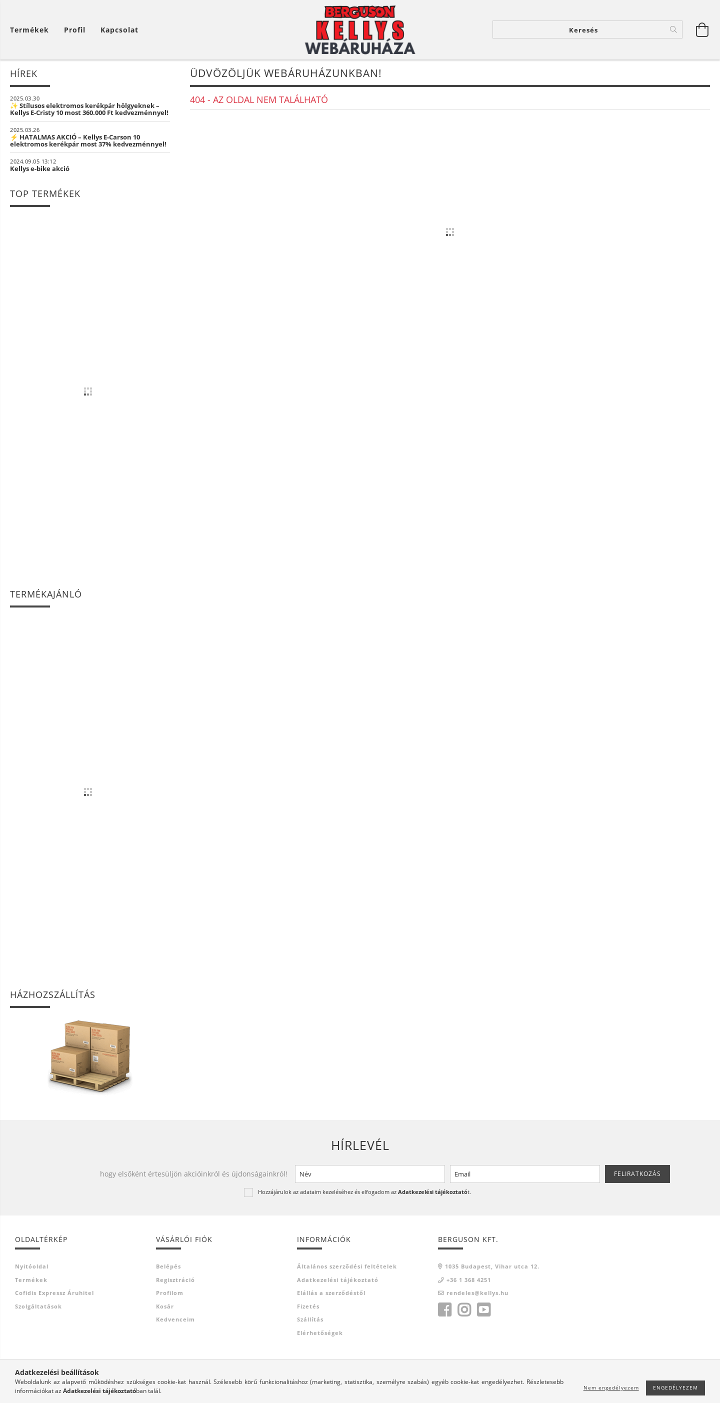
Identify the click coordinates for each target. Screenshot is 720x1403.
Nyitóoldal (31, 1267)
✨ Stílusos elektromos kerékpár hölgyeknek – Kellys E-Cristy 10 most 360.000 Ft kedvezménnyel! (89, 109)
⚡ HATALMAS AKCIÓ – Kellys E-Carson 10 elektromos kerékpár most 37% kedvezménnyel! (88, 141)
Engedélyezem (675, 1387)
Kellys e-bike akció (40, 169)
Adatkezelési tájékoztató (337, 1280)
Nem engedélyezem (611, 1387)
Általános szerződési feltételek (347, 1267)
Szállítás (310, 1320)
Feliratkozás (637, 1174)
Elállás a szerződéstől (331, 1294)
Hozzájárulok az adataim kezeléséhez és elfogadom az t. (364, 1192)
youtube (483, 1310)
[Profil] (74, 30)
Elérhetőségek (320, 1333)
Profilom (170, 1294)
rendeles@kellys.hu (477, 1294)
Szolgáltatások (38, 1306)
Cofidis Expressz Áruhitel (54, 1294)
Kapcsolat (119, 30)
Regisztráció (175, 1280)
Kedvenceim (175, 1320)
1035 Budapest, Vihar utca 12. (492, 1267)
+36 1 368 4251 (468, 1280)
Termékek (31, 1280)
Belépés (168, 1267)
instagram (464, 1310)
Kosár (165, 1306)
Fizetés (308, 1306)
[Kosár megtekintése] (32, 30)
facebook (444, 1310)
